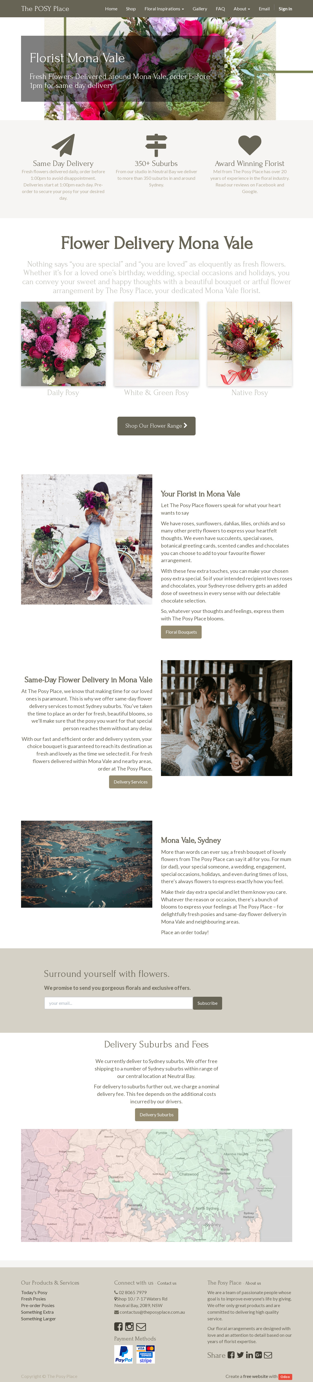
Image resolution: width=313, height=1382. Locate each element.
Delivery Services (131, 781)
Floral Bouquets (181, 632)
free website (255, 1376)
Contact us (167, 1283)
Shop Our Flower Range (156, 426)
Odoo (285, 1377)
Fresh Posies (33, 1298)
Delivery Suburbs (157, 1114)
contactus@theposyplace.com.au (152, 1312)
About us (253, 1283)
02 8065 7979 (133, 1292)
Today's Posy (34, 1292)
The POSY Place (45, 9)
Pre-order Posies (38, 1305)
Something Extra (37, 1312)
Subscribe (208, 1003)
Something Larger (38, 1318)
